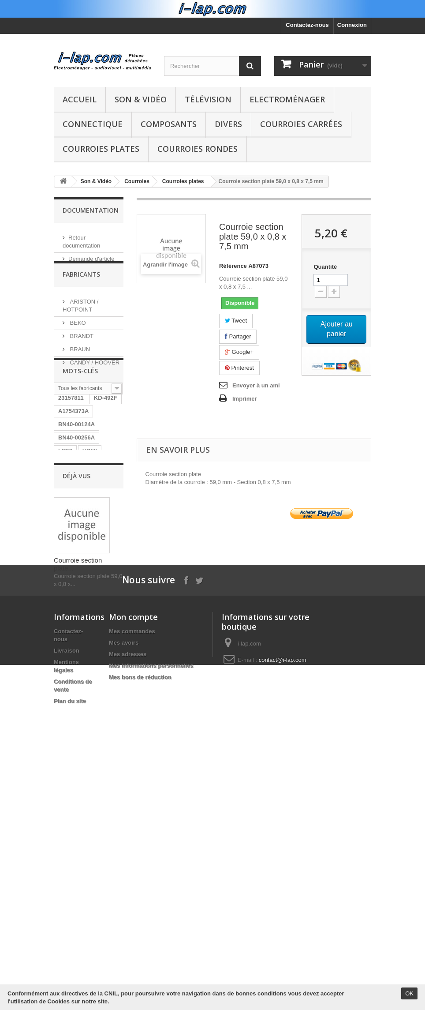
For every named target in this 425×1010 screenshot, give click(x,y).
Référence (233, 266)
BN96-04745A (76, 590)
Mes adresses (127, 947)
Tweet (236, 320)
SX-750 (105, 551)
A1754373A (73, 471)
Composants (169, 124)
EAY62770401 (76, 643)
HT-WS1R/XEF (77, 604)
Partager (238, 336)
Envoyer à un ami (256, 385)
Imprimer (244, 398)
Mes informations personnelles (151, 958)
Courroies (136, 181)
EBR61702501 (77, 537)
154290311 (72, 577)
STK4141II (72, 551)
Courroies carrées (301, 124)
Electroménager (287, 99)
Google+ (239, 352)
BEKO (77, 333)
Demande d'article (91, 255)
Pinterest (239, 367)
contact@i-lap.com (282, 953)
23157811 (71, 458)
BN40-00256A (76, 498)
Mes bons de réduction (140, 970)
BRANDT (80, 346)
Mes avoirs (123, 935)
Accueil (80, 99)
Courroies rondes (197, 148)
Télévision (208, 99)
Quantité (325, 266)
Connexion (352, 25)
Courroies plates (101, 148)
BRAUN (79, 360)
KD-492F (105, 458)
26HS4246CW (76, 670)
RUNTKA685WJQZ (83, 617)
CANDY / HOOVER (93, 373)
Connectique (93, 124)
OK (409, 993)
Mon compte (133, 910)
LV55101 (69, 656)
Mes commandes (132, 924)
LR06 (65, 511)
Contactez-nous (307, 25)
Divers (228, 124)
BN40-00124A (76, 484)
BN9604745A (75, 630)
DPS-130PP (73, 564)
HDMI (89, 511)
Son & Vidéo (141, 99)
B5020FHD (72, 524)
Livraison (66, 943)
